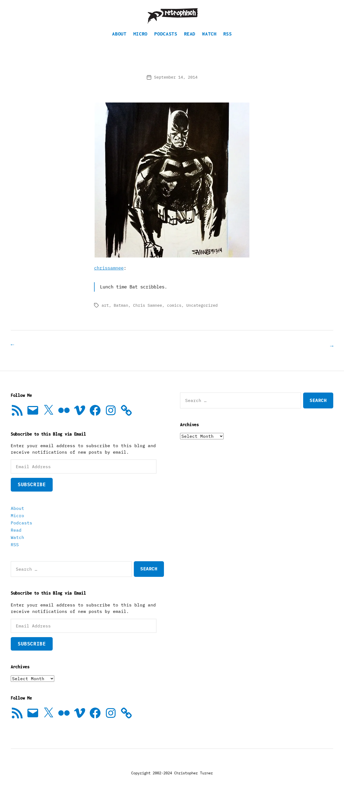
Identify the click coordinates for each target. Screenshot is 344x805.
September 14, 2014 (176, 85)
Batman (121, 313)
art (105, 313)
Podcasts (165, 42)
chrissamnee (109, 276)
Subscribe (32, 492)
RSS (227, 42)
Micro (140, 42)
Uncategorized (202, 313)
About (119, 42)
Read (190, 42)
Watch (209, 42)
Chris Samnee (147, 313)
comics (174, 313)
